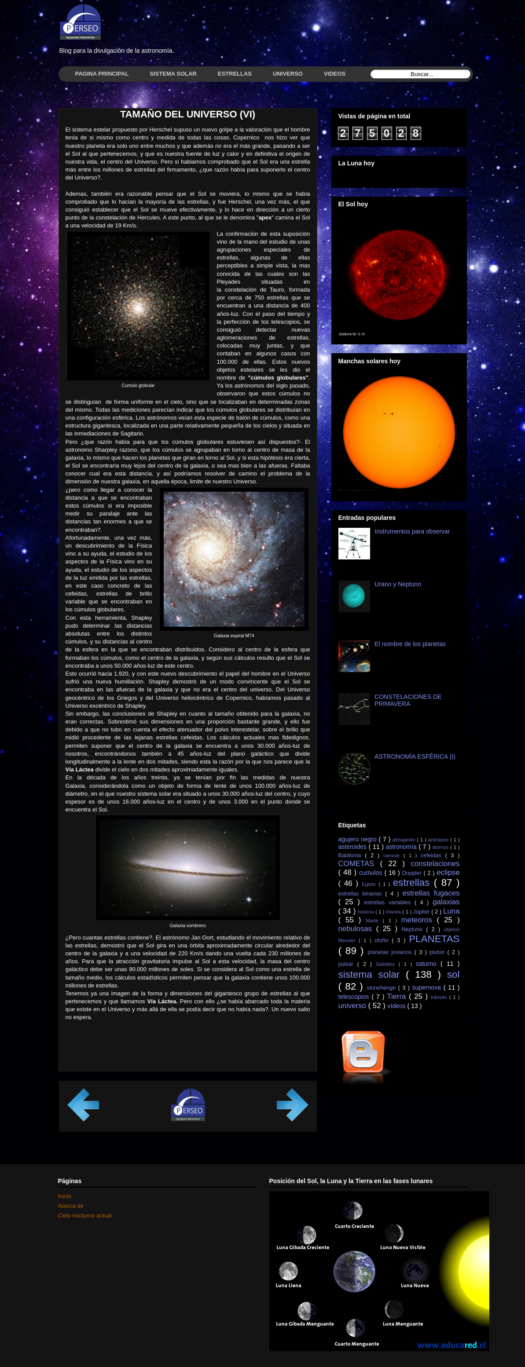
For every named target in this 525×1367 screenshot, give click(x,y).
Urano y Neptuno (397, 584)
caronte (393, 855)
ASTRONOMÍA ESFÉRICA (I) (414, 756)
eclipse (448, 872)
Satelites (387, 964)
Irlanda (394, 911)
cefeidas (433, 855)
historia (366, 911)
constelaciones (435, 863)
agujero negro (358, 839)
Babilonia (351, 855)
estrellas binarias (361, 894)
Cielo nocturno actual (85, 1215)
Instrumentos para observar (412, 531)
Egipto (370, 884)
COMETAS (359, 863)
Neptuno (413, 929)
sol (453, 974)
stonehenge (382, 988)
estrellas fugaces (430, 893)
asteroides (353, 846)
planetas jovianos (390, 952)
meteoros (419, 920)
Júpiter (422, 912)
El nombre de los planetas (410, 643)
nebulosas (357, 929)
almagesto (405, 839)
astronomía (402, 846)
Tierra (398, 996)
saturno (428, 963)
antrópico (439, 839)
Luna (451, 911)
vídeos (397, 1005)
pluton (439, 952)
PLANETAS (434, 938)
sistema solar (372, 974)
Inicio (64, 1196)
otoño (383, 940)
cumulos (371, 872)
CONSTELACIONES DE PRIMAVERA (407, 700)
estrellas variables (389, 902)
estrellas (413, 882)
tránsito (440, 997)
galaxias (446, 902)
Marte (374, 920)
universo (353, 1005)
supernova (427, 987)
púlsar (347, 964)
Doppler (413, 873)
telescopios (355, 996)
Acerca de (71, 1206)
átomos (441, 847)
